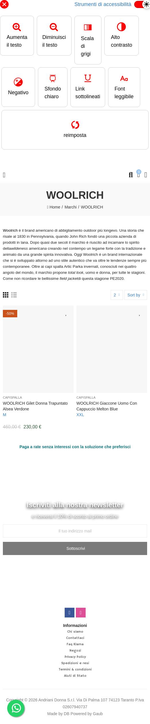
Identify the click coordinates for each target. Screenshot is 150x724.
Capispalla (12, 397)
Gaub (98, 713)
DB (66, 713)
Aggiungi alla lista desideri (66, 312)
